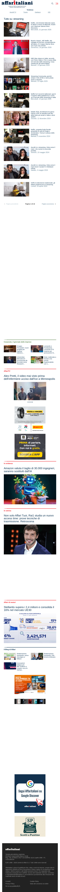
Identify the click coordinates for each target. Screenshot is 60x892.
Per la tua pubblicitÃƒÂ (13, 886)
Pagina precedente (11, 204)
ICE (49, 12)
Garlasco (38, 12)
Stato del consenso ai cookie (39, 884)
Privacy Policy (9, 884)
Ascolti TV (13, 12)
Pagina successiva (49, 204)
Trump (25, 12)
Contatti (7, 881)
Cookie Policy (34, 881)
